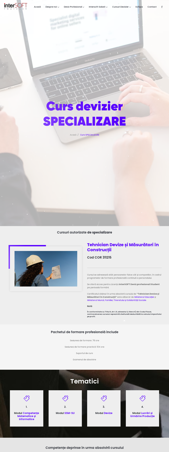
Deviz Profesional (74, 6)
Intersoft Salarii (98, 6)
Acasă (37, 6)
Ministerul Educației (144, 297)
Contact (152, 6)
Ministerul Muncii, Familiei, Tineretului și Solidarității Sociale (116, 300)
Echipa (139, 6)
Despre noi (52, 6)
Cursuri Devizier (121, 6)
